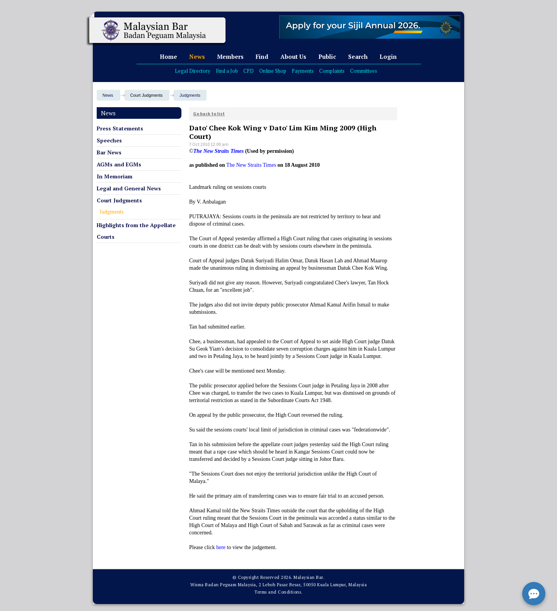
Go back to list (209, 113)
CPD (248, 70)
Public (327, 56)
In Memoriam (114, 176)
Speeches (109, 140)
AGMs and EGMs (119, 164)
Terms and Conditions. (278, 592)
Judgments (189, 95)
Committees (363, 70)
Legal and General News (129, 188)
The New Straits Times (251, 165)
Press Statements (120, 128)
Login (388, 56)
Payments (303, 70)
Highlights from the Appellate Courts (136, 230)
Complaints (332, 70)
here (221, 547)
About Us (293, 56)
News (197, 56)
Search (357, 56)
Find (262, 56)
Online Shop (272, 70)
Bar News (109, 152)
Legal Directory (192, 70)
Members (230, 56)
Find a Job (227, 70)
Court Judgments (119, 200)
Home (168, 56)
